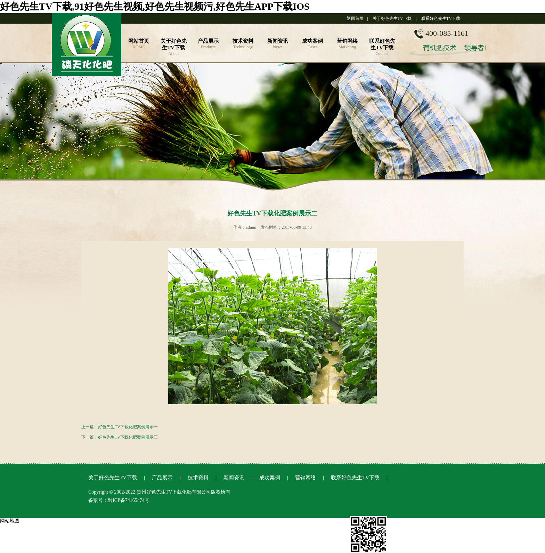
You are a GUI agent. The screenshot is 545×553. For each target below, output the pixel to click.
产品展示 (162, 477)
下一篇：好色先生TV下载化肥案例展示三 (119, 437)
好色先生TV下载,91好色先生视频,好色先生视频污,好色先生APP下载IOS (155, 6)
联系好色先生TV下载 (440, 18)
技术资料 (198, 477)
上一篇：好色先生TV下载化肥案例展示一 (119, 426)
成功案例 (269, 477)
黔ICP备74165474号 (128, 500)
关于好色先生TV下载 (392, 18)
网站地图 (9, 520)
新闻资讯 (233, 477)
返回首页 (355, 18)
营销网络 (305, 477)
